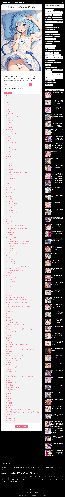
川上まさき (9, 342)
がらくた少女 (10, 158)
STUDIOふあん (10, 113)
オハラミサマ (10, 235)
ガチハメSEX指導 (11, 237)
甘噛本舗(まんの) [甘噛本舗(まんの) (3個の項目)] (50, 29)
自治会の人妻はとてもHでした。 (15, 387)
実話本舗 (8, 326)
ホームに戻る (21, 426)
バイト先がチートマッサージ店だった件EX (18, 266)
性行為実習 (9, 351)
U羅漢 (8, 125)
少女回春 (8, 335)
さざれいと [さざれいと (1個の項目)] (49, 72)
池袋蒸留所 (9, 362)
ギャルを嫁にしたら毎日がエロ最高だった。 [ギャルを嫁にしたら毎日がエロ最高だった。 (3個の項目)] (54, 22)
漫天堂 (8, 365)
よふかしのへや (10, 219)
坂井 (7, 313)
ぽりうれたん (10, 201)
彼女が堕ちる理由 (11, 347)
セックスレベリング (11, 252)
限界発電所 (9, 403)
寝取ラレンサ (10, 333)
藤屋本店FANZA (10, 394)
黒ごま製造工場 (10, 421)
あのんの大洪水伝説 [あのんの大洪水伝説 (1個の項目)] (57, 69)
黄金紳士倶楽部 (10, 418)
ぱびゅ (8, 194)
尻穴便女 (8, 338)
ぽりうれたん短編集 (11, 203)
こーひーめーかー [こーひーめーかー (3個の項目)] (57, 17)
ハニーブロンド (10, 264)
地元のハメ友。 (10, 311)
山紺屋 (8, 340)
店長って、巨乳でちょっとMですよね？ (17, 344)
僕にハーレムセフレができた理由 (15, 297)
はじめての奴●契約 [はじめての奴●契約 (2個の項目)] (50, 38)
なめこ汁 (8, 183)
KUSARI (8, 107)
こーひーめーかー (11, 165)
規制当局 (8, 396)
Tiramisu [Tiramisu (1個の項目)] (48, 69)
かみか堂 (8, 156)
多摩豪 (8, 317)
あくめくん (9, 131)
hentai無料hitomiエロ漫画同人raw (13, 2)
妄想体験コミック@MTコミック (15, 324)
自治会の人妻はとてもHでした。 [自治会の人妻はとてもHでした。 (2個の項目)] (53, 62)
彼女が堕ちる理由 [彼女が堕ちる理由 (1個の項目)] (50, 80)
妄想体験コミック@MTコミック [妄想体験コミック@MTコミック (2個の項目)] (53, 55)
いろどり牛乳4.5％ (11, 143)
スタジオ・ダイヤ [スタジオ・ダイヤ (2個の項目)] (50, 48)
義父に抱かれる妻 (11, 382)
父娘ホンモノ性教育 (11, 367)
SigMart (8, 111)
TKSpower (9, 122)
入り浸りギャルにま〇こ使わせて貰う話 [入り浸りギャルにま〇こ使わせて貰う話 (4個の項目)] (54, 12)
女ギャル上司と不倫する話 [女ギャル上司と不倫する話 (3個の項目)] (52, 27)
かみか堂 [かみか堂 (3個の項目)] (48, 17)
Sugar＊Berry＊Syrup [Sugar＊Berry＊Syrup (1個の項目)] (51, 67)
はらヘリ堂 (9, 192)
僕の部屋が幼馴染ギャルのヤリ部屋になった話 (19, 300)
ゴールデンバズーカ (11, 248)
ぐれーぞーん (10, 160)
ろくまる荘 (9, 221)
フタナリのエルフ (11, 277)
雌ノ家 (8, 407)
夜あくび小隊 (10, 320)
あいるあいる (10, 129)
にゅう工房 (9, 187)
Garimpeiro (9, 102)
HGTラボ (8, 104)
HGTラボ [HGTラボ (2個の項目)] (48, 34)
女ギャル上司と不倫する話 (13, 322)
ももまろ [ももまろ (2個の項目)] (57, 41)
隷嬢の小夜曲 (10, 405)
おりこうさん (10, 152)
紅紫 (7, 378)
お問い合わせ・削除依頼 (32, 492)
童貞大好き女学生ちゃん (13, 374)
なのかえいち (10, 181)
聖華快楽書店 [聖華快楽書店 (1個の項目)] (49, 84)
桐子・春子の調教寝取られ (13, 358)
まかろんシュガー (11, 205)
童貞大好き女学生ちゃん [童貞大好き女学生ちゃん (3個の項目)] (52, 31)
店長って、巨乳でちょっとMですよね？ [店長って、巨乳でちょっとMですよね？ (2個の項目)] (54, 58)
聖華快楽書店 (10, 385)
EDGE (8, 100)
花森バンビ (9, 391)
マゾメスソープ (10, 284)
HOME (32, 489)
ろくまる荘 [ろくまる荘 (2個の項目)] (49, 43)
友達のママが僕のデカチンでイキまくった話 (18, 306)
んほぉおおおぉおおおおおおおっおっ (16, 228)
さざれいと (9, 167)
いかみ (8, 140)
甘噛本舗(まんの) (11, 369)
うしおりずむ (10, 145)
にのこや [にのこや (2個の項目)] (57, 36)
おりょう (8, 154)
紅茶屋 (8, 380)
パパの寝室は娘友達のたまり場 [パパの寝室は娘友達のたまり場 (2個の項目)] (53, 50)
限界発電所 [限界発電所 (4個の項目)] (49, 15)
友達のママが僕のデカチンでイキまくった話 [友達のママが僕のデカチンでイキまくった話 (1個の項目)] (54, 77)
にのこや (8, 185)
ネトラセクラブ (10, 261)
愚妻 (7, 353)
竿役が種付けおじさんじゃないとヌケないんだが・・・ (21, 376)
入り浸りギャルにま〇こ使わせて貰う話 (17, 302)
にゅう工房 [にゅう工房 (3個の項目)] (49, 19)
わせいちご (9, 223)
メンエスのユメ (10, 286)
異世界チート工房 (11, 371)
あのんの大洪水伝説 (11, 134)
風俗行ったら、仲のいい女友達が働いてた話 (18, 409)
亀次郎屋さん (10, 295)
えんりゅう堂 (10, 147)
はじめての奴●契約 (11, 190)
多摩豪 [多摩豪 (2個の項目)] (57, 52)
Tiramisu (8, 118)
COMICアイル (10, 98)
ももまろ (8, 217)
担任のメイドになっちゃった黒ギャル (16, 356)
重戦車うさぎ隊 (10, 400)
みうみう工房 (10, 210)
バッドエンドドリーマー (13, 268)
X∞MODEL (9, 127)
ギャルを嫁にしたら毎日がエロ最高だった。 (18, 241)
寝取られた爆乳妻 (11, 331)
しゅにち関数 (10, 169)
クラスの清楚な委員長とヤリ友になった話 (17, 243)
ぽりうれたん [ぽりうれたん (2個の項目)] (49, 41)
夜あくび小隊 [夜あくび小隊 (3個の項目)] (49, 24)
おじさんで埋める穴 (11, 149)
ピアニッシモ (10, 275)
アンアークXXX (10, 232)
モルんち (8, 288)
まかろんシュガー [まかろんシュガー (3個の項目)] (58, 19)
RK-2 (7, 109)
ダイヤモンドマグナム (12, 255)
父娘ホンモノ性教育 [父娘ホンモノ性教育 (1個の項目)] (51, 82)
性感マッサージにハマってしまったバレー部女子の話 (20, 349)
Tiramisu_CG (9, 120)
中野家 (8, 293)
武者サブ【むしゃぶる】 (13, 360)
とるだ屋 (8, 176)
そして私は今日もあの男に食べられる (16, 172)
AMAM (8, 95)
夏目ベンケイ (10, 315)
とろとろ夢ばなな (11, 178)
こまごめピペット (11, 163)
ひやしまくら (10, 196)
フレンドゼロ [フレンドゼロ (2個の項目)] (49, 52)
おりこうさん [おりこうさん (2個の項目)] (56, 34)
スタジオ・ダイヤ (11, 250)
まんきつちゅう (10, 208)
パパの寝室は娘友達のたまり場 (14, 270)
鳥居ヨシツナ (10, 416)
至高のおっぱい (10, 389)
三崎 (7, 291)
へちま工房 (9, 199)
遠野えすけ (9, 398)
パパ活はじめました (11, 273)
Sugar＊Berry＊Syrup (12, 116)
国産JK (8, 309)
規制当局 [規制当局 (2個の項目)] (48, 65)
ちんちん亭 (9, 174)
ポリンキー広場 (10, 282)
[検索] (30, 84)
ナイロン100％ (10, 259)
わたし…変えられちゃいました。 (15, 225)
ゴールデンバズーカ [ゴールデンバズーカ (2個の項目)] (51, 45)
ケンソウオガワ (10, 246)
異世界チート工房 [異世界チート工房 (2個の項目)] (50, 60)
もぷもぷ (8, 214)
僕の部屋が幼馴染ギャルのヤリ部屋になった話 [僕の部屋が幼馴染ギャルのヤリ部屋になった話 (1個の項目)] (54, 75)
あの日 (8, 136)
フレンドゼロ (10, 279)
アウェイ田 (9, 230)
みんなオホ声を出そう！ (13, 212)
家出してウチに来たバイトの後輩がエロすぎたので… (20, 329)
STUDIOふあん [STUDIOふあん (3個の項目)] (58, 15)
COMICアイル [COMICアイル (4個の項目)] (49, 9)
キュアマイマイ (10, 239)
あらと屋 (8, 138)
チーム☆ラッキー (11, 257)
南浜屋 (8, 304)
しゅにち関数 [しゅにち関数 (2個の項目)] (49, 36)
